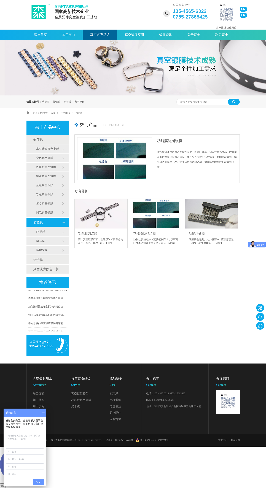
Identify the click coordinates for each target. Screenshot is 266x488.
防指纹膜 (41, 249)
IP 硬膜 (40, 231)
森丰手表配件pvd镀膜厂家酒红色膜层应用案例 (54, 290)
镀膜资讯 (165, 35)
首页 (53, 112)
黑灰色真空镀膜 (46, 176)
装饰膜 (56, 101)
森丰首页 (40, 35)
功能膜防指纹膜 (169, 141)
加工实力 (68, 35)
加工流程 (38, 406)
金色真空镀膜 (44, 157)
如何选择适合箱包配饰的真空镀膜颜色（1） (52, 315)
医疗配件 (115, 412)
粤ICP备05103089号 (124, 440)
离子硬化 (79, 101)
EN (243, 15)
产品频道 (65, 112)
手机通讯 (115, 399)
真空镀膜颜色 (79, 393)
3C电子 (114, 393)
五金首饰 (115, 419)
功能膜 (45, 101)
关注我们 (228, 382)
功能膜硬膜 (197, 233)
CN (243, 9)
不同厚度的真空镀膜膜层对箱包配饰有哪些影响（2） (57, 323)
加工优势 (38, 393)
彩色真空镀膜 (44, 194)
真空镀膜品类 (99, 35)
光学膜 (67, 101)
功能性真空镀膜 (81, 399)
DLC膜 (40, 240)
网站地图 (235, 440)
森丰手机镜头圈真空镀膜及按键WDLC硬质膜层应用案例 (59, 298)
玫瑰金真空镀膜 (46, 166)
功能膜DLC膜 (87, 233)
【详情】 (110, 243)
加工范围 (38, 399)
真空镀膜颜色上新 (47, 148)
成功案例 (126, 382)
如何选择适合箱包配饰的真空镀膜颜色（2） (52, 306)
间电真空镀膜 (44, 212)
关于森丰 (193, 35)
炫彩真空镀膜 (44, 203)
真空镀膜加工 (49, 382)
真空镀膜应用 (134, 35)
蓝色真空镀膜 (44, 185)
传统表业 (115, 406)
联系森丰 (221, 35)
